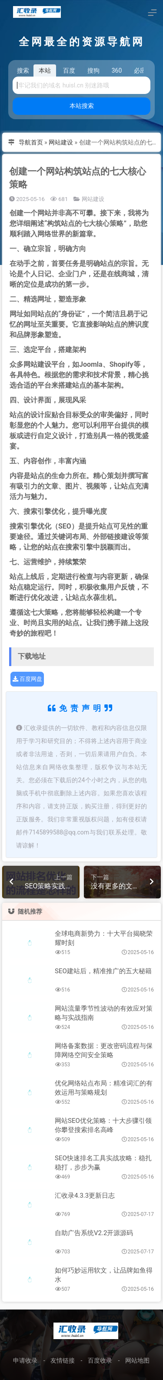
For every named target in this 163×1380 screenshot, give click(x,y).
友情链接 (62, 1360)
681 (59, 199)
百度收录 (100, 1360)
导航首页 (31, 142)
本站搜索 (82, 105)
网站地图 (137, 1360)
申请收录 (25, 1360)
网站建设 (61, 142)
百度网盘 (27, 679)
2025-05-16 (27, 199)
